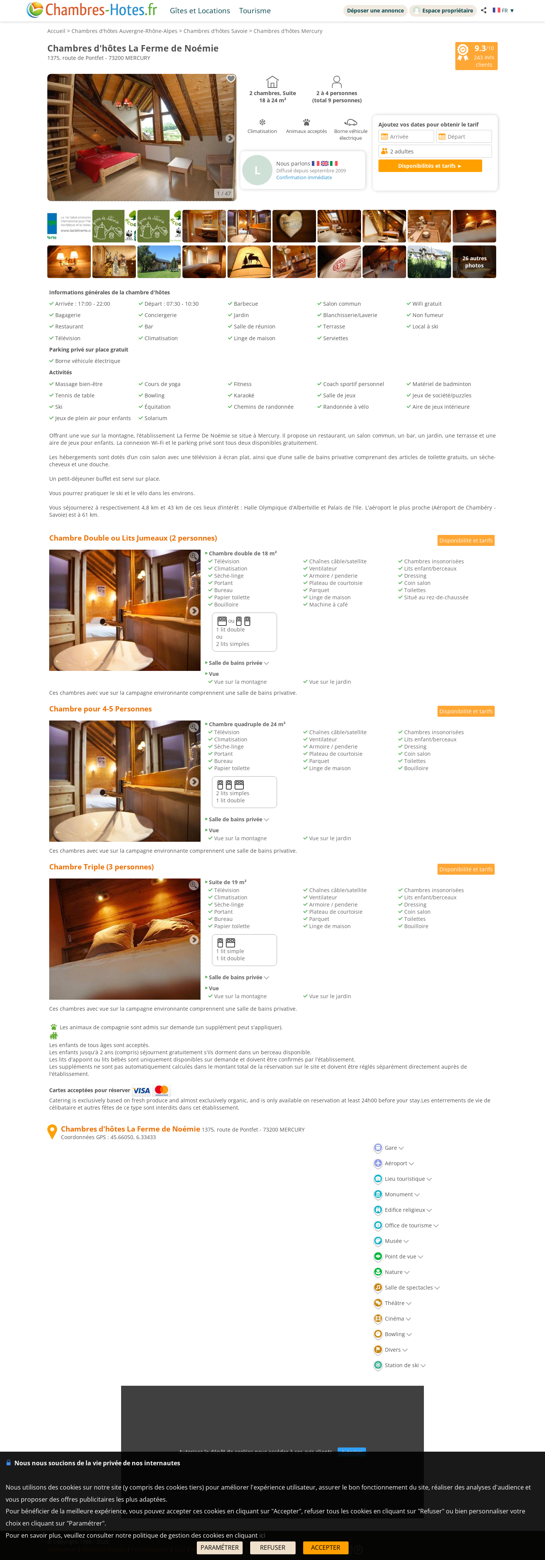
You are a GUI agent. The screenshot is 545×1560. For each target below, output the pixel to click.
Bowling (392, 1334)
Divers (390, 1349)
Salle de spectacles (406, 1287)
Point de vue (398, 1256)
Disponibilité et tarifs (466, 540)
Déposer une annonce (375, 10)
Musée (391, 1240)
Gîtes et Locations (200, 10)
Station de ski (399, 1365)
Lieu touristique (402, 1178)
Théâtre (392, 1303)
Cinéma (392, 1318)
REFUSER (272, 1547)
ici (262, 1535)
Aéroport (393, 1163)
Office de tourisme (406, 1225)
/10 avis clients (475, 55)
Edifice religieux (402, 1209)
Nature (391, 1272)
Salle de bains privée (236, 662)
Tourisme (255, 10)
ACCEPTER (325, 1547)
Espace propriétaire (443, 10)
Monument (396, 1194)
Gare (388, 1147)
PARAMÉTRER (220, 1547)
